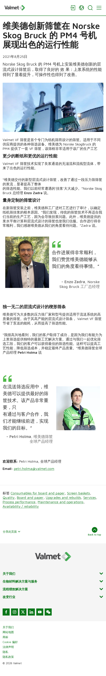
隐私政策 (8, 663)
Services (89, 504)
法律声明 (8, 653)
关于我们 (8, 634)
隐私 (5, 658)
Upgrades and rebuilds (63, 504)
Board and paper (30, 504)
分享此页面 (11, 538)
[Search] (90, 7)
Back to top (94, 538)
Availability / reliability (21, 513)
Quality (9, 504)
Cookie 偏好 (10, 648)
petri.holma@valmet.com (34, 475)
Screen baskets (78, 500)
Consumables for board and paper (38, 500)
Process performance (19, 509)
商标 (5, 643)
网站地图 (8, 639)
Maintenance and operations (60, 509)
